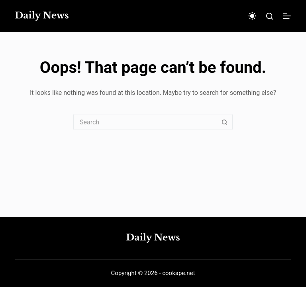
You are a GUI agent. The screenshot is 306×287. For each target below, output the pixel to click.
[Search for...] (145, 122)
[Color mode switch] (252, 16)
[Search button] (225, 122)
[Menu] (287, 16)
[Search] (269, 16)
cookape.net (178, 273)
